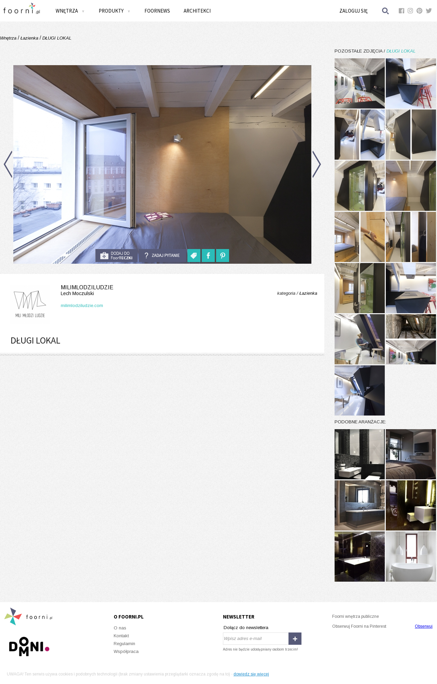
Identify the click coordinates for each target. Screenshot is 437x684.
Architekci (197, 11)
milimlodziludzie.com (82, 305)
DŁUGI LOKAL (56, 38)
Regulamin (124, 643)
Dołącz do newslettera (246, 627)
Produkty (115, 11)
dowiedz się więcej (251, 674)
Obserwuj (424, 626)
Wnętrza (70, 11)
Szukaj (386, 10)
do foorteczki (116, 255)
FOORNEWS (157, 11)
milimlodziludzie (60, 290)
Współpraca (126, 651)
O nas (120, 627)
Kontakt (121, 635)
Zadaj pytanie (162, 255)
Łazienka (29, 38)
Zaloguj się (353, 11)
